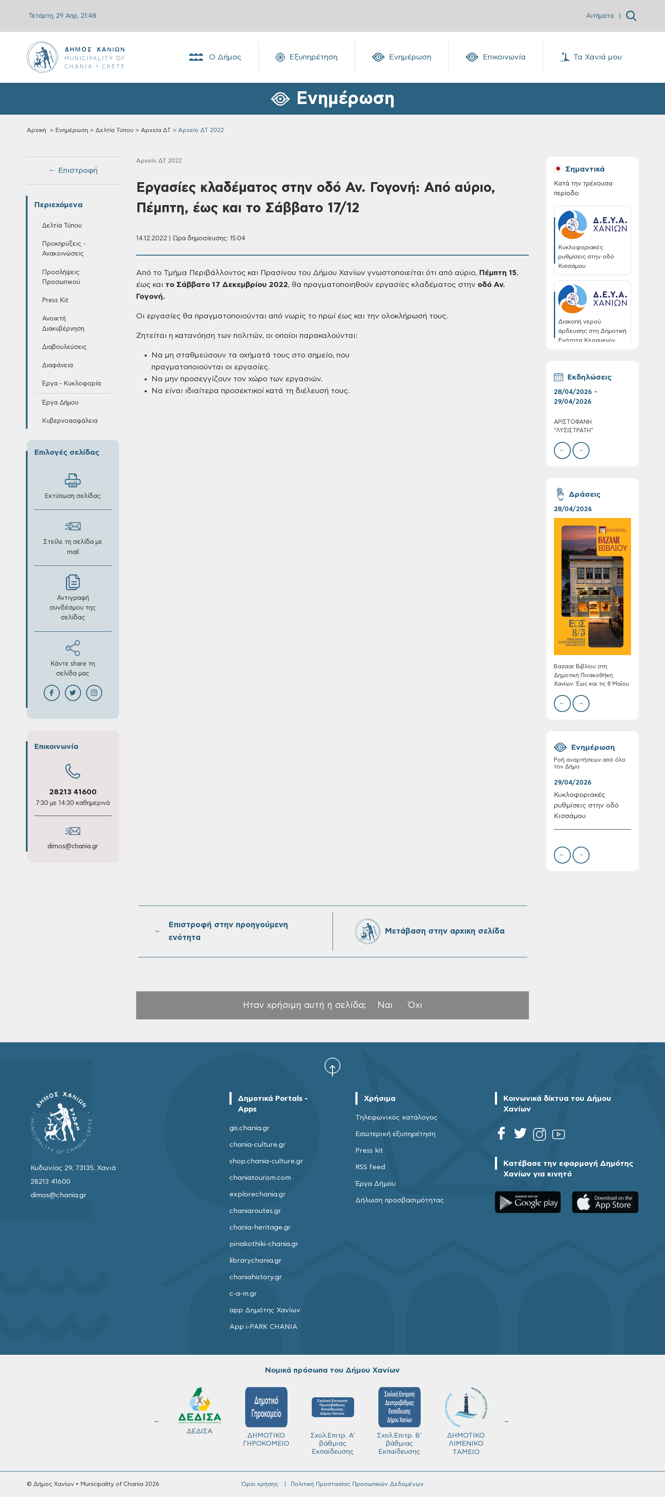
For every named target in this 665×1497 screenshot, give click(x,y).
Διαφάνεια (57, 365)
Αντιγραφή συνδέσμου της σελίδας (73, 597)
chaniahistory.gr (255, 1277)
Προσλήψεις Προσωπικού (61, 277)
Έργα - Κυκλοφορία (71, 383)
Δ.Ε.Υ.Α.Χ (266, 1413)
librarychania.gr (255, 1260)
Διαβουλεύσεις (64, 347)
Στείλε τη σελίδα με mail (72, 536)
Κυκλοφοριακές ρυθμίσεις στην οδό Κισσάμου (586, 805)
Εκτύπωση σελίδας (73, 486)
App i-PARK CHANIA (263, 1326)
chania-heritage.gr (260, 1227)
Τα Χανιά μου (591, 57)
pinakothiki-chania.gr (264, 1244)
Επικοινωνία (496, 57)
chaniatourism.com (260, 1177)
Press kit (369, 1150)
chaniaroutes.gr (255, 1210)
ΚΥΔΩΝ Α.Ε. (333, 1414)
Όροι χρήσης (259, 1484)
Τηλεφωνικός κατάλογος (396, 1117)
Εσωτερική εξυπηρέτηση (395, 1134)
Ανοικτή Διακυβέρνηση (63, 323)
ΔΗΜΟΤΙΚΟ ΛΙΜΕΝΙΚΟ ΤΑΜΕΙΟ (200, 1421)
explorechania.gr (257, 1194)
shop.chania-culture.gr (266, 1161)
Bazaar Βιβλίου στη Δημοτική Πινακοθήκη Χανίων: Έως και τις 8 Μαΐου (591, 675)
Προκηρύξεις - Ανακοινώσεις (64, 249)
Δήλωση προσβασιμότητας (399, 1200)
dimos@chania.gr (73, 846)
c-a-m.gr (243, 1293)
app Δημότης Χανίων (264, 1310)
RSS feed (370, 1167)
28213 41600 (73, 792)
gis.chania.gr (249, 1128)
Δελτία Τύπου (114, 130)
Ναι (385, 1005)
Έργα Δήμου (60, 403)
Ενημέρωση (401, 57)
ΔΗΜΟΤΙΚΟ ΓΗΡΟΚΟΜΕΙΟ (466, 1417)
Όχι (415, 1005)
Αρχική (36, 130)
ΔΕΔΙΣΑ (399, 1411)
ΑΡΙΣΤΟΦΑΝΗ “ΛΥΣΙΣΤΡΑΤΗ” (573, 426)
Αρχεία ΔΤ (156, 130)
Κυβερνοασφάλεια (70, 421)
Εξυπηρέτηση (307, 57)
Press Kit (55, 300)
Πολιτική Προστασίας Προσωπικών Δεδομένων (357, 1484)
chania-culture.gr (257, 1144)
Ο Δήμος (214, 57)
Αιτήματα (600, 16)
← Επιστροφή (73, 170)
